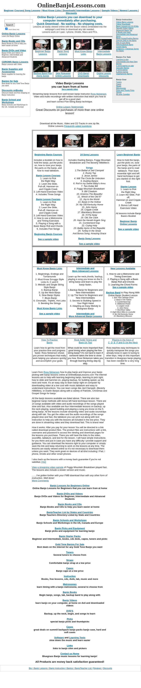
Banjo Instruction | (58, 668)
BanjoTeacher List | (84, 668)
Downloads (68, 10)
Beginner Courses (14, 10)
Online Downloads (123, 24)
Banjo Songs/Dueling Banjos (127, 38)
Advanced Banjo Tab (124, 30)
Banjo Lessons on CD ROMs (127, 26)
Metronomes (121, 88)
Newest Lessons (128, 10)
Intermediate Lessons (88, 10)
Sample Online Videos (124, 28)
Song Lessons (32, 10)
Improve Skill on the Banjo (126, 41)
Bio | (31, 668)
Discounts (71, 13)
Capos (118, 84)
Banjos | (71, 668)
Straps (118, 86)
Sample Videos (110, 10)
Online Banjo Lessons (124, 22)
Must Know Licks (52, 10)
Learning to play (122, 60)
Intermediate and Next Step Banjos (126, 63)
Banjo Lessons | (41, 668)
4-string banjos (122, 70)
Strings (119, 92)
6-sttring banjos (122, 72)
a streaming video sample (50, 467)
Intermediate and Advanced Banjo (126, 35)
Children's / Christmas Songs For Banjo (127, 50)
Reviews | (97, 668)
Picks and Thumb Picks (125, 90)
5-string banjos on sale (125, 66)
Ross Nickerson (98, 94)
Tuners (119, 82)
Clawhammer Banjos (124, 74)
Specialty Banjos (122, 68)
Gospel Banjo (121, 47)
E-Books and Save (123, 32)
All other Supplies (123, 94)
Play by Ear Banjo (123, 43)
